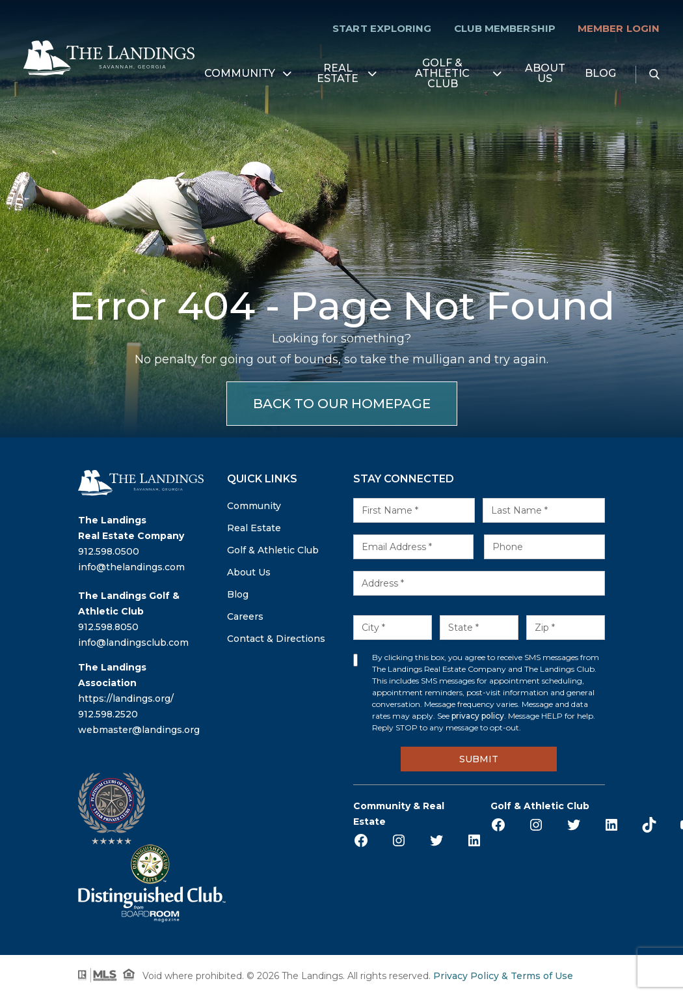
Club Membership (505, 28)
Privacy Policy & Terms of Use (503, 976)
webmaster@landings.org (139, 730)
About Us (545, 74)
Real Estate (337, 74)
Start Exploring (381, 28)
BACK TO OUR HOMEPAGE (342, 403)
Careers (245, 616)
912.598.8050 (108, 627)
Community (239, 73)
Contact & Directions (276, 638)
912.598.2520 (108, 714)
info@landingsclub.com (133, 642)
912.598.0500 (108, 551)
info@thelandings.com (131, 567)
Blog (600, 73)
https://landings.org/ (126, 698)
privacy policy (477, 716)
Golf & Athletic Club (442, 74)
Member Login (619, 28)
